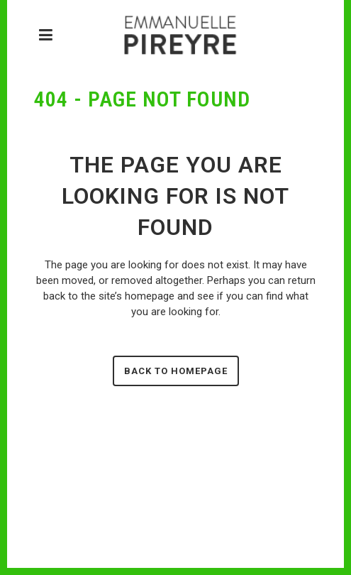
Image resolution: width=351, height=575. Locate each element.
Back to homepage (176, 371)
